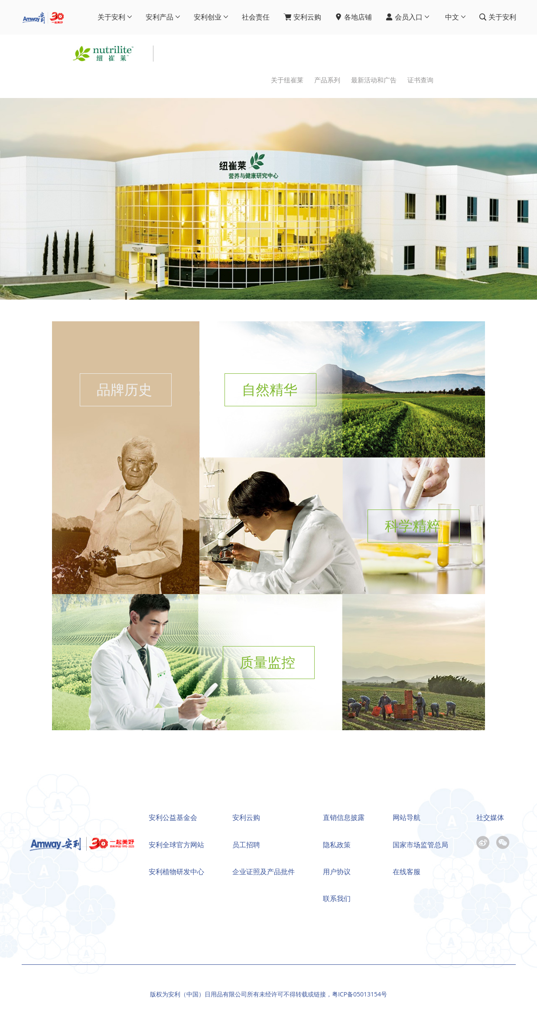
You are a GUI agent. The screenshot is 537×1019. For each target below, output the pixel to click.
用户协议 (337, 871)
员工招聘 (246, 844)
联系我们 (337, 898)
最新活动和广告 (374, 80)
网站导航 (406, 817)
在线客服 (406, 871)
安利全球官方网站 (176, 844)
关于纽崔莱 (287, 80)
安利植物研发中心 (176, 871)
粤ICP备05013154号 (359, 994)
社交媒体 (490, 817)
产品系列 (327, 80)
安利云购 (246, 817)
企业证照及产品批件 (263, 871)
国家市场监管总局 (420, 844)
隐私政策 (337, 844)
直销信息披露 (344, 817)
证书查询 (420, 80)
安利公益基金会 (173, 817)
